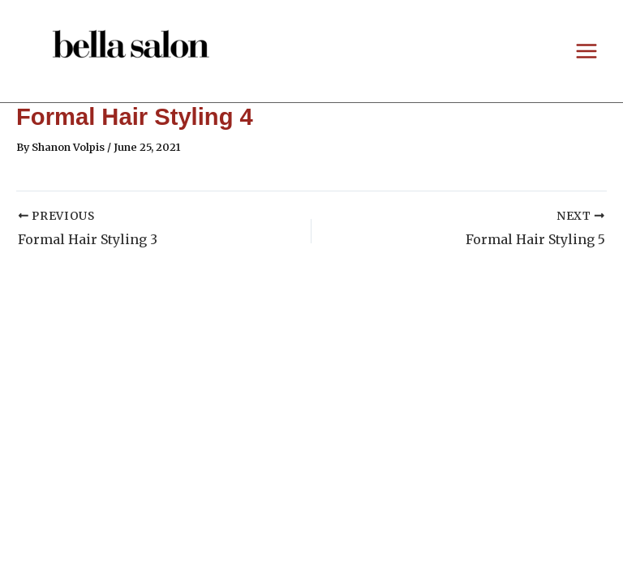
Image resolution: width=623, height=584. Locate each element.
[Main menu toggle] (587, 51)
